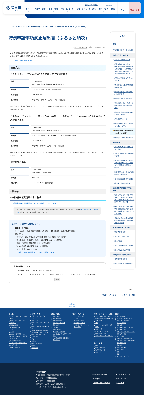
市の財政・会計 (121, 321)
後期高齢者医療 (15, 319)
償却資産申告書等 (120, 259)
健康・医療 (56, 308)
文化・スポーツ (78, 306)
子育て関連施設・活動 (38, 326)
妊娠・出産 (34, 312)
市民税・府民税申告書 (122, 60)
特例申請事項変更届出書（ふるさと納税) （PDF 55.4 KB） (36, 203)
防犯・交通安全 (100, 339)
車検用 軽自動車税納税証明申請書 (124, 155)
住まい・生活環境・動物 (17, 326)
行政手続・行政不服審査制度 (126, 332)
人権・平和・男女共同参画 (18, 334)
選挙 (118, 343)
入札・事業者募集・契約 (103, 308)
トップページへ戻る (127, 295)
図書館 (33, 333)
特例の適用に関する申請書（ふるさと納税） (123, 125)
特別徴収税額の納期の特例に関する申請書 (123, 114)
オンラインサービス (123, 348)
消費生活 (98, 344)
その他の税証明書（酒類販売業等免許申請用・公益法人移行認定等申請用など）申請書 (123, 164)
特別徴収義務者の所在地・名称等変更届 (123, 93)
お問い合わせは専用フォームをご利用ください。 (36, 252)
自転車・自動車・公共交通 (18, 328)
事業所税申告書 (120, 232)
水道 (11, 321)
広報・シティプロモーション (126, 323)
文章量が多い (91, 274)
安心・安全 (103, 9)
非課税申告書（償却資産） (123, 263)
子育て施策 (34, 328)
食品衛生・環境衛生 (59, 314)
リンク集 (120, 374)
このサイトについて (125, 366)
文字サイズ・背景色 (91, 5)
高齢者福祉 (56, 317)
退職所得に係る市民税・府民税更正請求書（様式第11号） (124, 105)
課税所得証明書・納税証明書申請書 (123, 148)
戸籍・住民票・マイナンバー (19, 308)
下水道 (12, 323)
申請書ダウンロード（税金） (44, 27)
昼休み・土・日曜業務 (101, 374)
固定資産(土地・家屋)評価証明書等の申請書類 (124, 173)
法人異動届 (118, 241)
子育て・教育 (40, 9)
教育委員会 (34, 339)
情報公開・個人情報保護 (124, 330)
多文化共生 (13, 337)
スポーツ (77, 310)
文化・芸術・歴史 (79, 308)
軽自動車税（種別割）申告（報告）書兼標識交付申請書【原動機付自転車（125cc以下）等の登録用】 (124, 198)
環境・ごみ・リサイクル (17, 312)
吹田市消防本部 (100, 342)
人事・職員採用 (121, 339)
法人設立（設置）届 (121, 236)
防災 (96, 337)
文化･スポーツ (67, 9)
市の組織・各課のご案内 (124, 310)
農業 (96, 314)
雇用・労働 (98, 312)
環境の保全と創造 (100, 325)
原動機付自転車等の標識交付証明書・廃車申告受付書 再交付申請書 (123, 220)
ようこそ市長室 (121, 314)
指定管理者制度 (121, 334)
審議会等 (119, 337)
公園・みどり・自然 (101, 323)
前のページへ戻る (109, 295)
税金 (31, 27)
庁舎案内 (96, 370)
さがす (123, 10)
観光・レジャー (79, 312)
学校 (32, 331)
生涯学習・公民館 (36, 335)
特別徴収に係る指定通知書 (123, 138)
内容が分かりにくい (37, 274)
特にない (21, 274)
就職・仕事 (13, 330)
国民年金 (13, 314)
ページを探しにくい (58, 274)
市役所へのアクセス (101, 366)
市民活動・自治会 (15, 332)
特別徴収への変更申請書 (123, 98)
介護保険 (55, 319)
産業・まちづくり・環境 (103, 306)
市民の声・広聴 (121, 326)
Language (109, 5)
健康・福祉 (53, 9)
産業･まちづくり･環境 (86, 9)
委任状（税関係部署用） (123, 183)
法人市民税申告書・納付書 (123, 245)
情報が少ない (76, 274)
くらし (28, 9)
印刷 (130, 289)
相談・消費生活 (15, 339)
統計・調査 (120, 341)
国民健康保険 (14, 317)
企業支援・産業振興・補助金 (104, 310)
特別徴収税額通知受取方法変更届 (123, 79)
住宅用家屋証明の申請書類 (123, 179)
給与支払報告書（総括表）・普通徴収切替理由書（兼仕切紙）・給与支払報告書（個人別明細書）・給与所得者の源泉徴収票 (123, 68)
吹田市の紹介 (121, 308)
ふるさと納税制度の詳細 (22, 60)
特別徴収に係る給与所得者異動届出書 (123, 86)
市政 (113, 9)
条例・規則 (120, 328)
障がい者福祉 (57, 321)
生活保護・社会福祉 (59, 323)
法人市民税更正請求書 (122, 250)
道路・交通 (98, 321)
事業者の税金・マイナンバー (104, 327)
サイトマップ (122, 370)
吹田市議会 (120, 317)
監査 (118, 346)
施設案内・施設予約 (123, 312)
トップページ (16, 27)
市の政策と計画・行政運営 (125, 319)
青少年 (33, 337)
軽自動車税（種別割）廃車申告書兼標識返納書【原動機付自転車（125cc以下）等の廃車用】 (124, 210)
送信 (57, 279)
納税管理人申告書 (120, 119)
